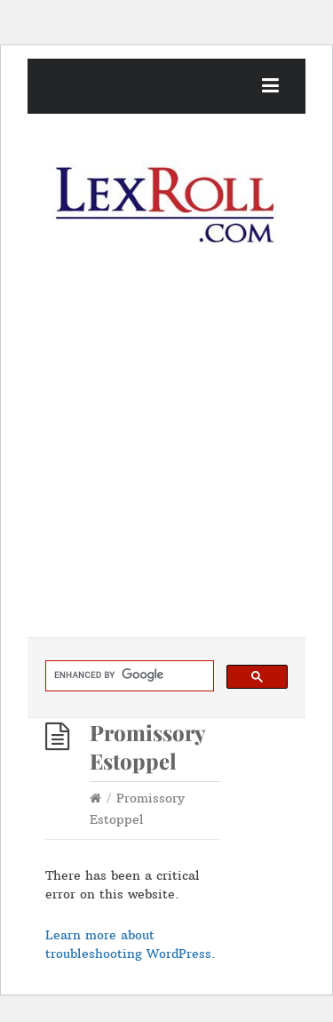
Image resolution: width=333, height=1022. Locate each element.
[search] (128, 675)
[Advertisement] (166, 461)
